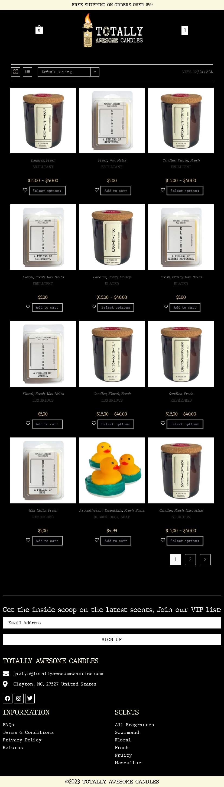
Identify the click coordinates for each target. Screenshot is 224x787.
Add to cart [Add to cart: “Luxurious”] (47, 424)
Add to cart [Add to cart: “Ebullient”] (47, 307)
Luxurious (43, 400)
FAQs (8, 725)
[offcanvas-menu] (184, 30)
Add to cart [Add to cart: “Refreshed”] (47, 541)
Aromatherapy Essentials (100, 510)
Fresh (50, 160)
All (209, 72)
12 (195, 72)
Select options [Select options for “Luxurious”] (116, 424)
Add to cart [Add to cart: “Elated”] (185, 307)
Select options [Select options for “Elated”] (116, 307)
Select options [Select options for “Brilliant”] (47, 191)
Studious (181, 517)
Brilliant (43, 167)
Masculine (194, 510)
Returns (13, 747)
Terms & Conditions (28, 732)
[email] (112, 623)
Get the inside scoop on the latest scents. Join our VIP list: (112, 609)
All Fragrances (134, 725)
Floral (182, 160)
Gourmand (127, 732)
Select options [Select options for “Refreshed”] (185, 424)
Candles (37, 160)
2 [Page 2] (190, 559)
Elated (112, 283)
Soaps (140, 510)
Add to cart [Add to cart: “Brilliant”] (116, 191)
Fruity (125, 277)
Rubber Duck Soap (112, 517)
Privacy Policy (22, 740)
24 (201, 72)
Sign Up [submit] (112, 639)
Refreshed (181, 400)
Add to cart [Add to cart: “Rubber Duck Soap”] (116, 541)
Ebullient (181, 167)
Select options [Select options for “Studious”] (185, 541)
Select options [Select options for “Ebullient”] (185, 191)
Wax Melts (117, 160)
